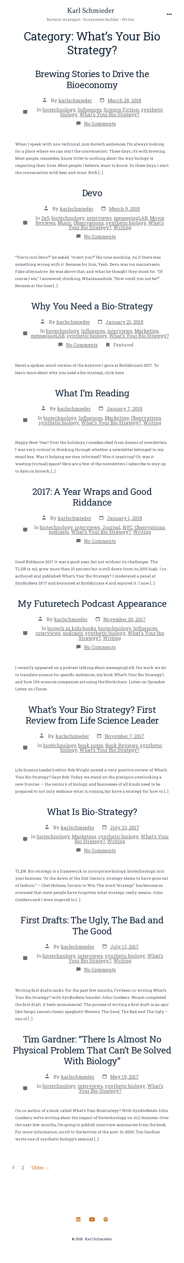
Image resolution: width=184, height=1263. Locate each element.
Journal (111, 527)
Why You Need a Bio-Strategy (92, 306)
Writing (122, 227)
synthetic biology (126, 222)
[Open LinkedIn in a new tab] (78, 1219)
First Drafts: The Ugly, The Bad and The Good (91, 925)
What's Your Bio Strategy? (109, 114)
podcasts (59, 532)
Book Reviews (121, 745)
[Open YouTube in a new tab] (92, 1219)
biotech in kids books (71, 628)
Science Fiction (121, 109)
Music (64, 222)
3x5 (45, 218)
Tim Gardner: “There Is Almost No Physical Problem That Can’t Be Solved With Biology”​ (92, 1050)
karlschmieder (75, 100)
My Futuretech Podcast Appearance (92, 603)
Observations (88, 222)
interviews (99, 218)
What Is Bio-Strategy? (92, 811)
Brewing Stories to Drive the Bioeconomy (92, 79)
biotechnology (59, 109)
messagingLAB (131, 218)
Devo (92, 193)
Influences (90, 109)
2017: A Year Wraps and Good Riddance (92, 496)
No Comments (100, 123)
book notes (90, 745)
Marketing (146, 331)
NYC (127, 527)
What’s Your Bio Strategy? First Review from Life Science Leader (92, 714)
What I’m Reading (92, 393)
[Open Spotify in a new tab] (105, 1219)
